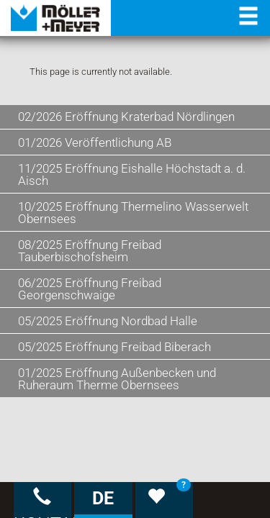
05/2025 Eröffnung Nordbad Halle (107, 321)
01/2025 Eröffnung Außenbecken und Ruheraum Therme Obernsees (117, 378)
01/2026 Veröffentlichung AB (94, 142)
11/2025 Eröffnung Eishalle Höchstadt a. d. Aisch (132, 174)
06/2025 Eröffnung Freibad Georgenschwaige (89, 289)
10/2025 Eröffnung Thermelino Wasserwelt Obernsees (133, 212)
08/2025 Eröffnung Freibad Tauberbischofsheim (89, 250)
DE (103, 498)
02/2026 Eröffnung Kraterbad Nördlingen (126, 116)
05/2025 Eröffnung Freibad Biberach (114, 347)
